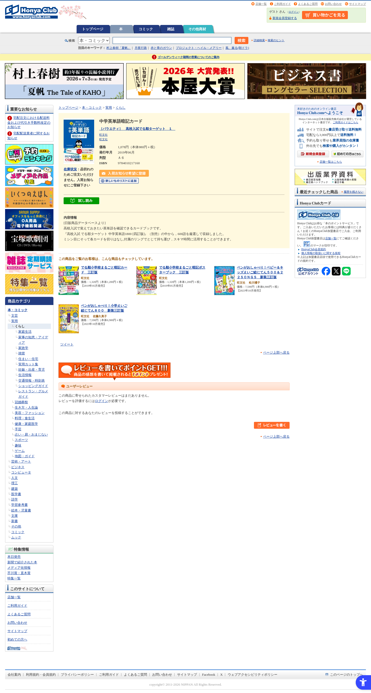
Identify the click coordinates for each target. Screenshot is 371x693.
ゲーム (20, 451)
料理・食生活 (25, 418)
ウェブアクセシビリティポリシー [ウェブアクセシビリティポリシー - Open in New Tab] (252, 674)
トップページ (92, 29)
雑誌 (170, 29)
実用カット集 (28, 364)
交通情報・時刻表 (31, 380)
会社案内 (14, 674)
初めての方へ (17, 639)
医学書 (16, 494)
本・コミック (17, 310)
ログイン (294, 11)
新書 (14, 521)
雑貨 (21, 353)
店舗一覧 (261, 3)
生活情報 (25, 375)
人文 (14, 478)
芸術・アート (21, 461)
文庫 (14, 516)
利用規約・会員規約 (41, 674)
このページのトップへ (346, 674)
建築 (14, 489)
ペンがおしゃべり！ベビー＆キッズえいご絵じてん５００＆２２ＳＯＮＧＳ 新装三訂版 (260, 272)
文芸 (14, 315)
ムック (16, 537)
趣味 (18, 445)
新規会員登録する (285, 18)
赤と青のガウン (161, 48)
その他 (16, 526)
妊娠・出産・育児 (31, 369)
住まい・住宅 (28, 359)
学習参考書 (19, 505)
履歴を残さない (353, 191)
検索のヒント (276, 40)
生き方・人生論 (26, 407)
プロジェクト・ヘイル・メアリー (199, 48)
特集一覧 (14, 578)
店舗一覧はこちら (331, 161)
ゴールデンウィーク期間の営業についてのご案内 (188, 57)
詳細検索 (259, 40)
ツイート (67, 344)
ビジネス (17, 467)
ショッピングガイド (33, 386)
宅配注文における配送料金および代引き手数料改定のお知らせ (28, 122)
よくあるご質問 (308, 3)
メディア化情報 (19, 568)
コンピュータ (21, 472)
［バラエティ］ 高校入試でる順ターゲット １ (137, 129)
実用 (14, 321)
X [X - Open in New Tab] (221, 674)
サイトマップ (357, 3)
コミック (146, 29)
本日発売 (14, 557)
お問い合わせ (333, 3)
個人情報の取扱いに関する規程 (320, 253)
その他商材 (197, 29)
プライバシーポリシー (77, 674)
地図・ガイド (25, 456)
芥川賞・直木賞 (19, 573)
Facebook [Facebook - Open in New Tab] (208, 674)
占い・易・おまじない (31, 434)
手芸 (18, 429)
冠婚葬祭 (21, 402)
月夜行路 (141, 48)
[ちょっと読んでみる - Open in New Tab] (81, 201)
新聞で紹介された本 (22, 562)
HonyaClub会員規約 (313, 249)
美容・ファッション (30, 413)
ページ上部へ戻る (276, 352)
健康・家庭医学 (26, 424)
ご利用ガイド (282, 3)
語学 (14, 499)
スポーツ (21, 440)
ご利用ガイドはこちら (345, 122)
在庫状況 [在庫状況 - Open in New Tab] (70, 169)
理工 (14, 483)
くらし (20, 326)
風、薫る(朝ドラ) (237, 48)
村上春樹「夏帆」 (118, 48)
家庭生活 (25, 332)
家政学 (23, 348)
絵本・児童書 (21, 510)
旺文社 (103, 134)
